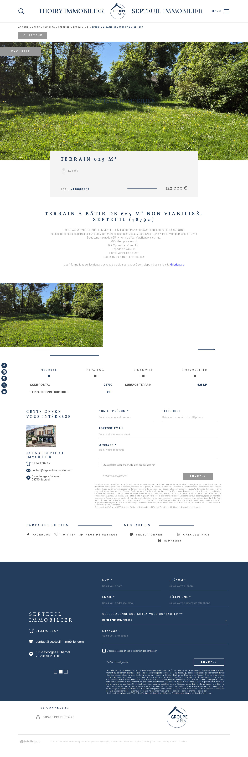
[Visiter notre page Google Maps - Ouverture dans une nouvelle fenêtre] (4, 378)
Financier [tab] (143, 373)
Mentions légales (132, 742)
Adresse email (111, 428)
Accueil (23, 27)
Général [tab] (49, 373)
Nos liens (156, 742)
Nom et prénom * (114, 411)
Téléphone (171, 411)
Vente (36, 27)
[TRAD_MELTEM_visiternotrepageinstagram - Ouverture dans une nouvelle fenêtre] (4, 372)
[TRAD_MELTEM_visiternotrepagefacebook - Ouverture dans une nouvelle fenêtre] (4, 365)
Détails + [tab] (95, 373)
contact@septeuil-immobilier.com (52, 470)
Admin (146, 742)
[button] (213, 349)
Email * (108, 597)
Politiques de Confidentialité (142, 507)
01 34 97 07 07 (41, 463)
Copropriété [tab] (195, 373)
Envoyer (198, 476)
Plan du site (116, 742)
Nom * (107, 579)
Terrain (78, 27)
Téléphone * (180, 597)
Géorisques (177, 264)
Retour (33, 35)
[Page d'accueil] (118, 11)
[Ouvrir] (21, 11)
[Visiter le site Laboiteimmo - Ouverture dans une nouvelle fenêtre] (30, 741)
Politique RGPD (170, 742)
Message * (107, 445)
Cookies (183, 742)
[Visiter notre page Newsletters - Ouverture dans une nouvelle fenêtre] (4, 391)
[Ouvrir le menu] (221, 11)
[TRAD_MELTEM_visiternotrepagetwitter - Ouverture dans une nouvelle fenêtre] (4, 385)
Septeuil (64, 27)
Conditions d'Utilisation (170, 507)
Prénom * (177, 579)
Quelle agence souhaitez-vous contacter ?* (142, 614)
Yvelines (49, 27)
